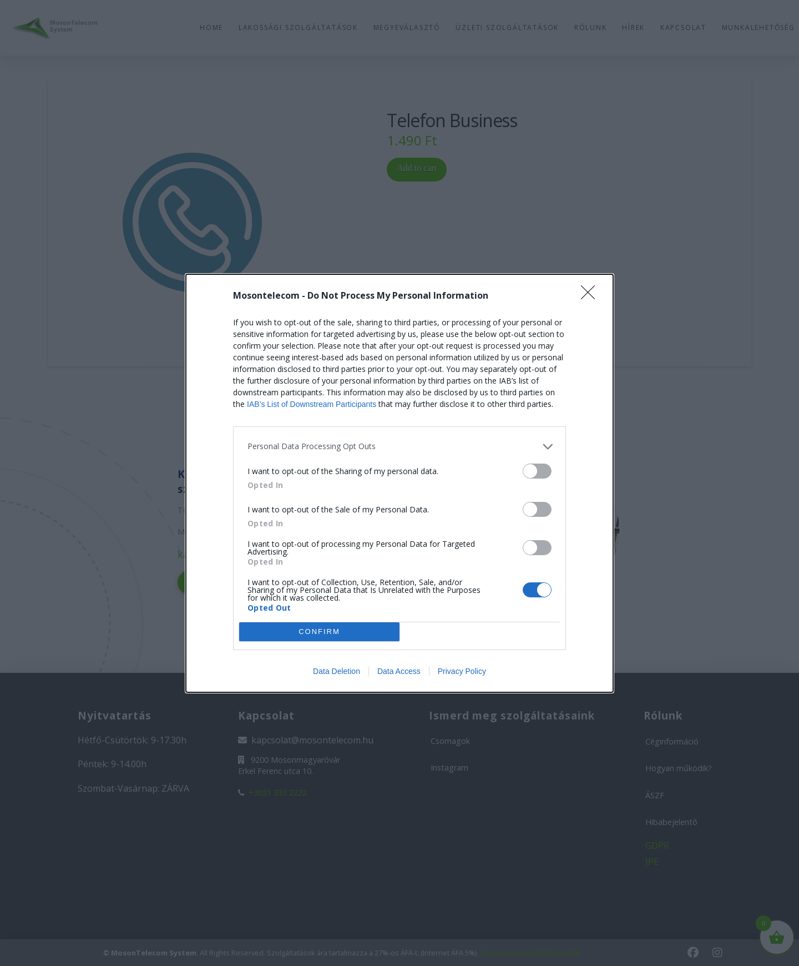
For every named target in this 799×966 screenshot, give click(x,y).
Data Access (399, 671)
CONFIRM (319, 631)
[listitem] (399, 446)
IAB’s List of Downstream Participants (311, 404)
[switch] (537, 471)
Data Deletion (336, 671)
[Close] (591, 295)
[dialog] (399, 483)
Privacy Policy (462, 671)
